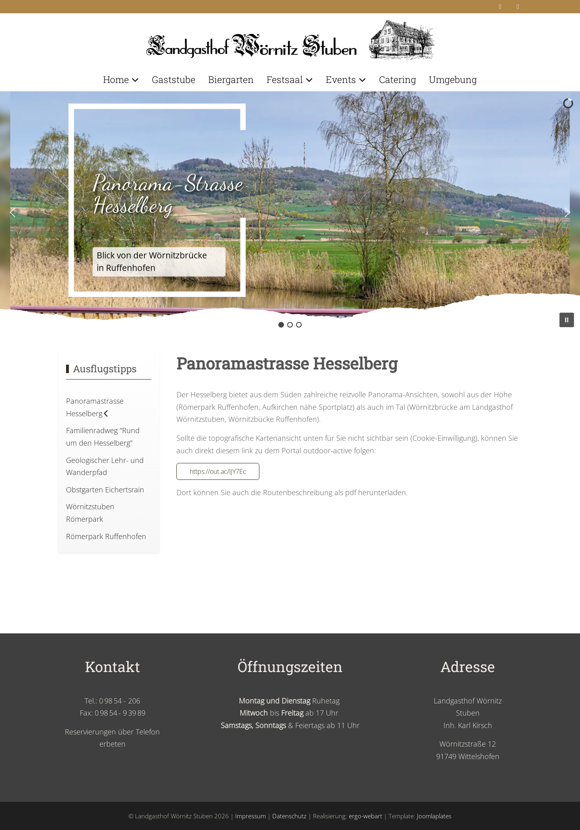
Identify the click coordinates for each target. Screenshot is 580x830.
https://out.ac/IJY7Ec (218, 471)
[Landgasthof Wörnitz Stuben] (289, 37)
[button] (12, 212)
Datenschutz (289, 816)
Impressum (250, 816)
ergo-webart (365, 816)
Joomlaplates (434, 816)
